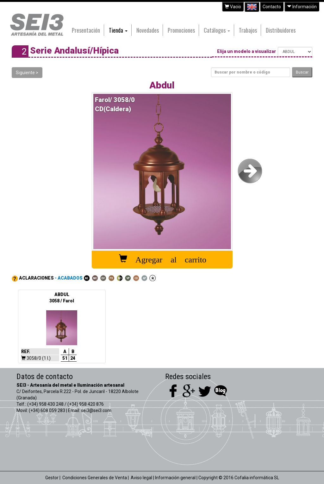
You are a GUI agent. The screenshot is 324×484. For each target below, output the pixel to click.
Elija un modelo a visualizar (247, 51)
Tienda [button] (118, 30)
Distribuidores (281, 30)
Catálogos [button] (217, 30)
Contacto (272, 6)
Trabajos (248, 30)
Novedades (147, 30)
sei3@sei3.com (96, 410)
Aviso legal (141, 477)
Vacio (233, 6)
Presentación (86, 30)
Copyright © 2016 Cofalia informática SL (238, 477)
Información (302, 6)
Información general (175, 477)
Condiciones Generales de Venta (94, 477)
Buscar (302, 72)
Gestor (52, 477)
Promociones (181, 30)
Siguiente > (27, 72)
